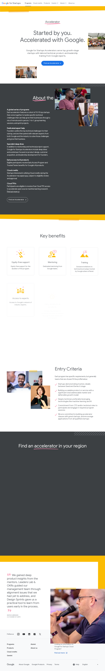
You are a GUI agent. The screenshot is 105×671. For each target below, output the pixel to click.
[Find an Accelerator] (52, 63)
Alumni (63, 3)
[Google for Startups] (11, 3)
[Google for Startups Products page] (10, 648)
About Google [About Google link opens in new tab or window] (24, 664)
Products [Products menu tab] (47, 3)
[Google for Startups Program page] (10, 644)
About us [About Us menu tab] (71, 3)
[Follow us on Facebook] (34, 634)
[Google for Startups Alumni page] (33, 644)
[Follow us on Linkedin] (29, 634)
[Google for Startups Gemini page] (9, 655)
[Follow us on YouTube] (23, 634)
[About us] (34, 648)
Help (76, 664)
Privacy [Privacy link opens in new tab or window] (49, 664)
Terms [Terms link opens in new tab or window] (56, 664)
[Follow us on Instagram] (18, 634)
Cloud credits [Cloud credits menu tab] (37, 3)
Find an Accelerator (18, 200)
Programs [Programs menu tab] (28, 3)
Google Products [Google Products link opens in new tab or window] (38, 664)
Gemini (55, 3)
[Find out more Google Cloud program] (60, 653)
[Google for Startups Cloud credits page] (12, 652)
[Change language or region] (90, 664)
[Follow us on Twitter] (40, 634)
